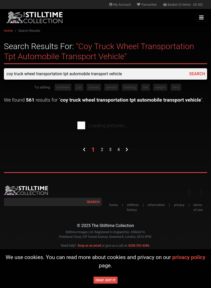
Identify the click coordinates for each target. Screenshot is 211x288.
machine (63, 87)
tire (145, 87)
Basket (183, 4)
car (79, 87)
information (156, 205)
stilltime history (133, 207)
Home (8, 31)
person (111, 87)
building (130, 87)
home (114, 205)
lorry (176, 87)
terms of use (197, 207)
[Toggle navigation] (201, 17)
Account (120, 4)
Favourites (147, 4)
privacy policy (188, 257)
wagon (160, 87)
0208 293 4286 (138, 245)
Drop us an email (89, 245)
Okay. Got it (105, 280)
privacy (179, 205)
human (94, 87)
